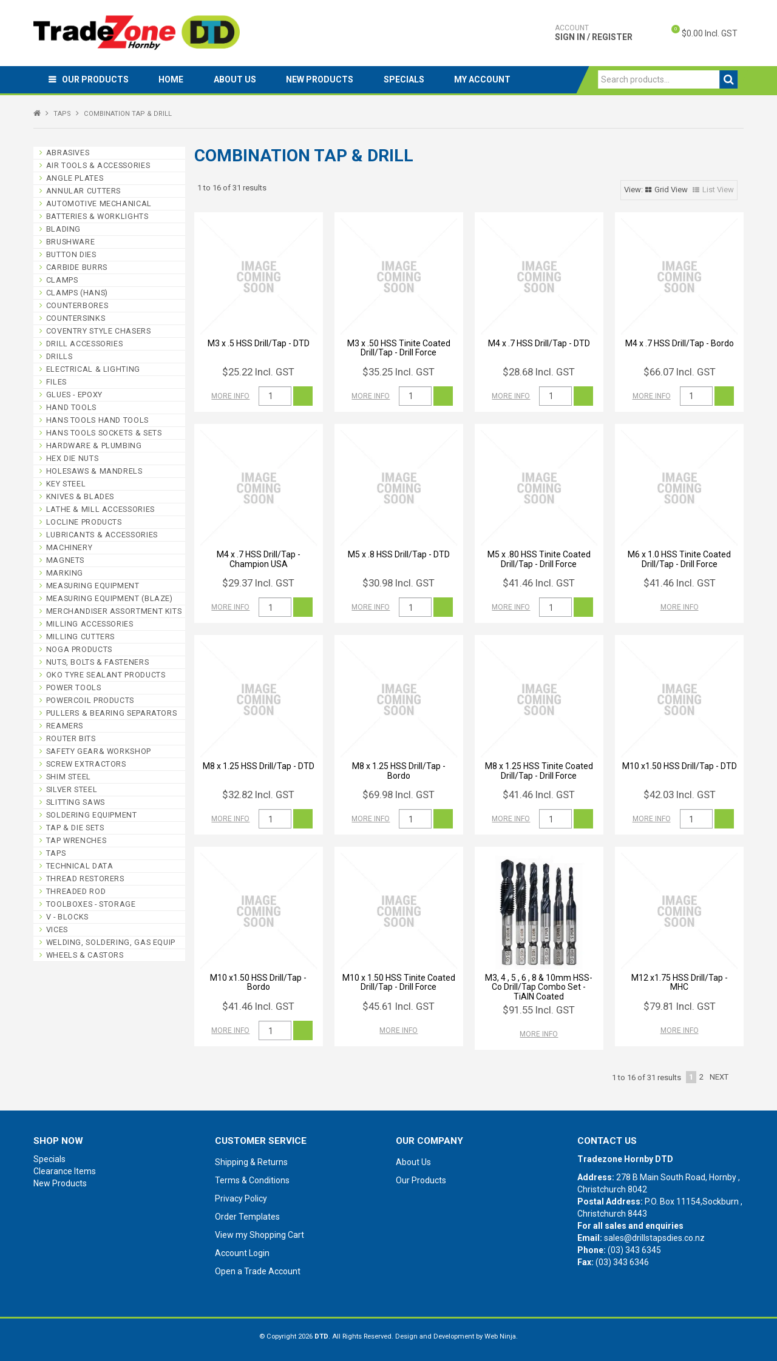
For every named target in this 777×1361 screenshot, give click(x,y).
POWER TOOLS (73, 687)
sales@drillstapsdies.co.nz (654, 1238)
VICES (57, 929)
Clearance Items (64, 1171)
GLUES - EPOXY (74, 394)
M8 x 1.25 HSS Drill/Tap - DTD (258, 766)
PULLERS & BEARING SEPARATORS (111, 712)
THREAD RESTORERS (85, 878)
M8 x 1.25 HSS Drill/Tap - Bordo (399, 770)
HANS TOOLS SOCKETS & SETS (104, 432)
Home (171, 79)
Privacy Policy (241, 1198)
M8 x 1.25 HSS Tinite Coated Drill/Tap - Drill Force (539, 770)
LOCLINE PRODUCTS (84, 521)
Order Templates (247, 1217)
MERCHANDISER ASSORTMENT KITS (114, 611)
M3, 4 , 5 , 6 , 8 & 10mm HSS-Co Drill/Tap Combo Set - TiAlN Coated (538, 987)
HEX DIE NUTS (72, 458)
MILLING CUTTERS (80, 636)
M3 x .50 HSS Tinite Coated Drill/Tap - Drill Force (398, 347)
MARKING (64, 572)
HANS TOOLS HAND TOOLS (97, 420)
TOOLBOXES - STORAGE (91, 904)
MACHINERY (69, 547)
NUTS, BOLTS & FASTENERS (97, 662)
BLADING (63, 229)
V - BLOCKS (67, 916)
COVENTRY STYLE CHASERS (98, 330)
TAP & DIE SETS (75, 827)
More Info (230, 396)
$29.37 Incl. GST (258, 583)
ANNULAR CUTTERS (83, 190)
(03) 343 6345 (634, 1250)
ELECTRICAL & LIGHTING (93, 369)
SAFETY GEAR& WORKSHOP (98, 751)
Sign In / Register (594, 33)
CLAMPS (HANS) (77, 292)
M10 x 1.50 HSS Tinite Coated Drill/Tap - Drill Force (398, 982)
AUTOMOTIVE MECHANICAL (99, 203)
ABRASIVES (68, 152)
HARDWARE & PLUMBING (94, 445)
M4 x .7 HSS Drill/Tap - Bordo (679, 343)
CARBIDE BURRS (76, 267)
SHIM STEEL (68, 776)
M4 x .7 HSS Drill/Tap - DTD (539, 343)
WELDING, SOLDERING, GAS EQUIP (110, 942)
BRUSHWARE (70, 241)
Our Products (95, 79)
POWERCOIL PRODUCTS (90, 700)
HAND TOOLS (71, 407)
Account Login (242, 1253)
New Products (321, 79)
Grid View (671, 189)
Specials (405, 79)
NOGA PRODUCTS (79, 649)
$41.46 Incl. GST (539, 583)
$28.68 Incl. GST (539, 372)
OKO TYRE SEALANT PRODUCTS (106, 674)
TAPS (62, 114)
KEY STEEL (66, 483)
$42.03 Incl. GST (679, 794)
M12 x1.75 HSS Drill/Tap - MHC (679, 982)
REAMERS (64, 725)
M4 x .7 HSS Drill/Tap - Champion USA (258, 558)
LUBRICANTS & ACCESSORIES (102, 534)
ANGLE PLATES (75, 178)
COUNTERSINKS (76, 318)
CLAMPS (62, 279)
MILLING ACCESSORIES (90, 623)
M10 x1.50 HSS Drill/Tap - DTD (679, 766)
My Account (484, 79)
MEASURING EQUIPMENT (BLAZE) (109, 598)
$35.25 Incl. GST (398, 372)
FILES (56, 381)
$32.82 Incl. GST (258, 794)
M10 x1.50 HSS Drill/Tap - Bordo (258, 982)
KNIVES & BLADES (80, 496)
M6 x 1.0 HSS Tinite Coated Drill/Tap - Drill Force (679, 558)
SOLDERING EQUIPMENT (91, 814)
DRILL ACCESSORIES (84, 343)
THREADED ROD (76, 891)
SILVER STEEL (72, 789)
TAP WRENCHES (76, 840)
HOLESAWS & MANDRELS (94, 471)
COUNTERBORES (77, 305)
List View (718, 189)
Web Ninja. (501, 1336)
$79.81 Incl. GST (679, 1006)
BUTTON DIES (71, 254)
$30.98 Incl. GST (398, 583)
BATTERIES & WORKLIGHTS (97, 216)
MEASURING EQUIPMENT (93, 585)
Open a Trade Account (257, 1271)
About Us (235, 79)
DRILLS (59, 356)
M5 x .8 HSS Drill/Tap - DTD (399, 554)
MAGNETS (65, 560)
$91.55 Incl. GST (539, 1010)
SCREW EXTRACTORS (86, 763)
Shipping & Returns (251, 1162)
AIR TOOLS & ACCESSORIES (98, 165)
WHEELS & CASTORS (85, 954)
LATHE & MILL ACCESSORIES (100, 509)
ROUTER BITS (71, 738)
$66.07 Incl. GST (679, 372)
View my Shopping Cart (259, 1235)
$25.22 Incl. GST (258, 372)
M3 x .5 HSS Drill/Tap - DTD (259, 343)
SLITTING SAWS (75, 802)
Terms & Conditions (252, 1180)
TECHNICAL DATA (80, 865)
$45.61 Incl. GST (398, 1006)
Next (719, 1076)
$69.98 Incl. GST (398, 794)
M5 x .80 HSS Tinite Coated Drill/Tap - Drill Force (539, 558)
